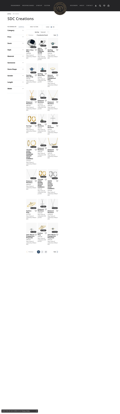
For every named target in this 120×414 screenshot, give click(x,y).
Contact (89, 5)
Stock (10, 43)
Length (10, 82)
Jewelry (39, 5)
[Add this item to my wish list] (52, 67)
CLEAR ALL (21, 26)
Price (9, 37)
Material (11, 56)
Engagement (15, 5)
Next (109, 35)
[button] (96, 5)
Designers (74, 5)
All (73, 340)
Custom (47, 5)
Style (9, 50)
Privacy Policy (26, 411)
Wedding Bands (28, 5)
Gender (10, 75)
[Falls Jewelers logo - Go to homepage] (60, 8)
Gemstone (11, 62)
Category (11, 30)
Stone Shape (12, 69)
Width (10, 88)
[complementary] (116, 410)
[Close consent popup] (36, 411)
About (82, 5)
